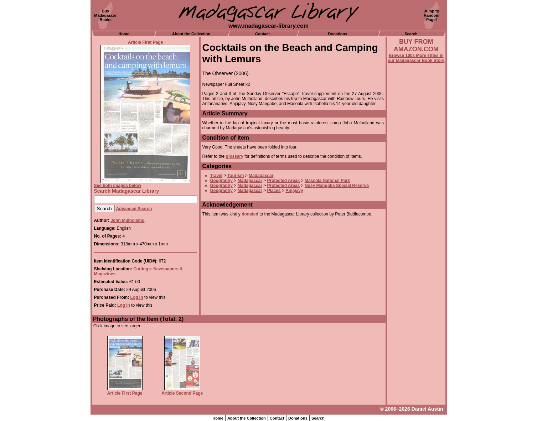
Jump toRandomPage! (431, 15)
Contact (262, 34)
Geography (221, 180)
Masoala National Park (327, 180)
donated (250, 214)
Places (274, 190)
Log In (136, 297)
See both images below (117, 185)
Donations (337, 34)
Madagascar (261, 175)
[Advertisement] (416, 255)
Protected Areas (283, 180)
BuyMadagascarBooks (105, 15)
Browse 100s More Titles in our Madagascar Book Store (416, 58)
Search (411, 34)
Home (123, 34)
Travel (216, 175)
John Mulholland (127, 220)
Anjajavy (294, 190)
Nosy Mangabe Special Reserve (337, 185)
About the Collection (191, 34)
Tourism (235, 175)
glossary (234, 156)
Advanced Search (134, 208)
